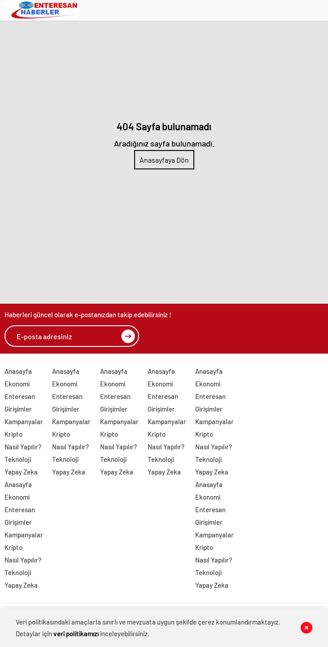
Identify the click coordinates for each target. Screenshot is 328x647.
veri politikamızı (76, 633)
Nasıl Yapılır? (22, 447)
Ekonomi (17, 384)
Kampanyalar (23, 421)
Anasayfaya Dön (164, 159)
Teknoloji (17, 459)
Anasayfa (18, 371)
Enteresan (19, 396)
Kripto (13, 434)
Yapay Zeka (21, 472)
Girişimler (18, 409)
